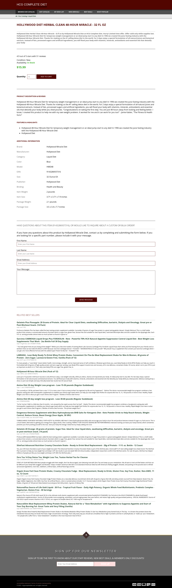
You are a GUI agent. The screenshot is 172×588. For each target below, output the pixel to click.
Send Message (86, 300)
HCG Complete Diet (32, 4)
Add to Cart (46, 77)
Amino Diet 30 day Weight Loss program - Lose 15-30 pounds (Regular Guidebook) (55, 385)
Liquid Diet (32, 16)
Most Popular (102, 12)
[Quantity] (31, 76)
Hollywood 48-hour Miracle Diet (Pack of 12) (37, 371)
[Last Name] (86, 254)
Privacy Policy (47, 583)
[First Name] (86, 244)
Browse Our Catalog (26, 12)
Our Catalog (22, 16)
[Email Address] (86, 263)
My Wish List (59, 12)
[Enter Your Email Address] (75, 564)
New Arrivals (74, 12)
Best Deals (88, 12)
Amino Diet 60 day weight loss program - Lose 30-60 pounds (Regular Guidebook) (55, 399)
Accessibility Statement (24, 583)
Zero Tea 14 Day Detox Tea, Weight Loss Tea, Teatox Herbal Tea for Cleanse (52, 457)
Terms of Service (37, 583)
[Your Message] (86, 282)
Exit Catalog (44, 12)
